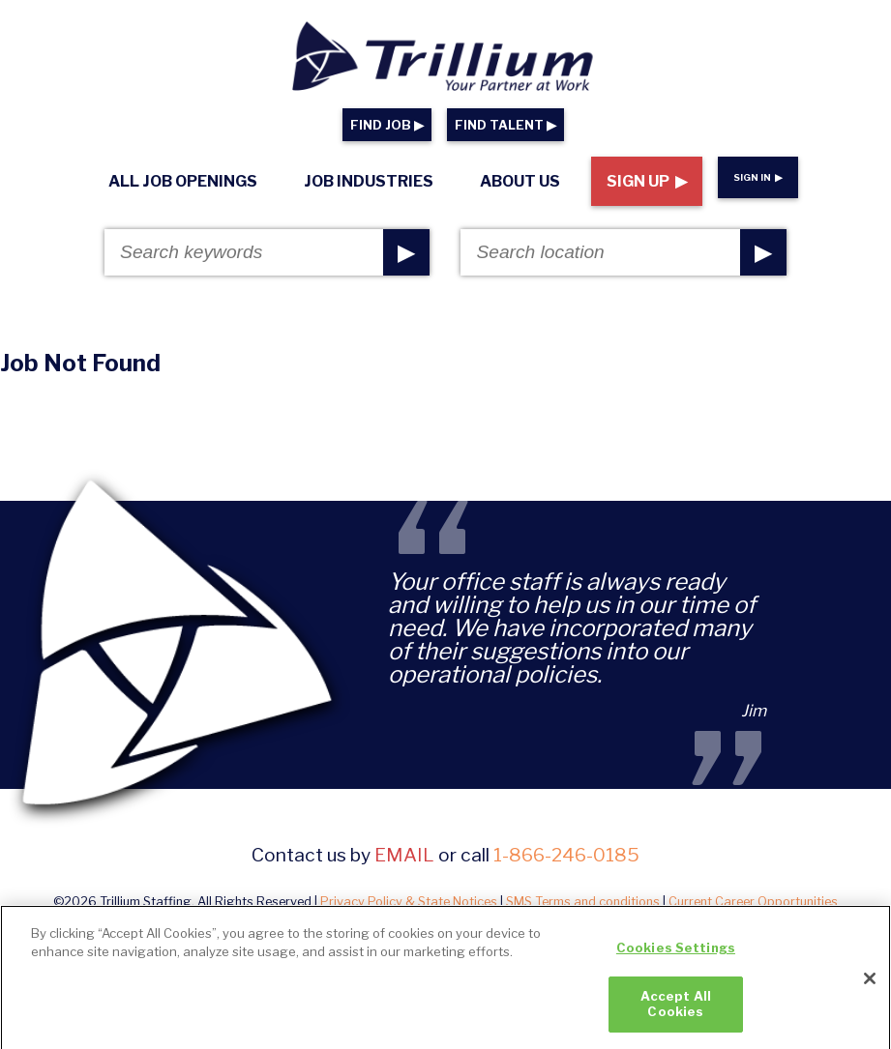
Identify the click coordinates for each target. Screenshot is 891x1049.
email (404, 854)
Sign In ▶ (758, 177)
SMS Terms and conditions (583, 901)
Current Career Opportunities (753, 901)
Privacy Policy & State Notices (408, 901)
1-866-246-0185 (566, 854)
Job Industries (368, 181)
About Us (520, 181)
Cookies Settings (675, 955)
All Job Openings (182, 181)
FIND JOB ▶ (387, 125)
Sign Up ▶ (647, 181)
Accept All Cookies (675, 1011)
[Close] (869, 985)
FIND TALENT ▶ (505, 125)
